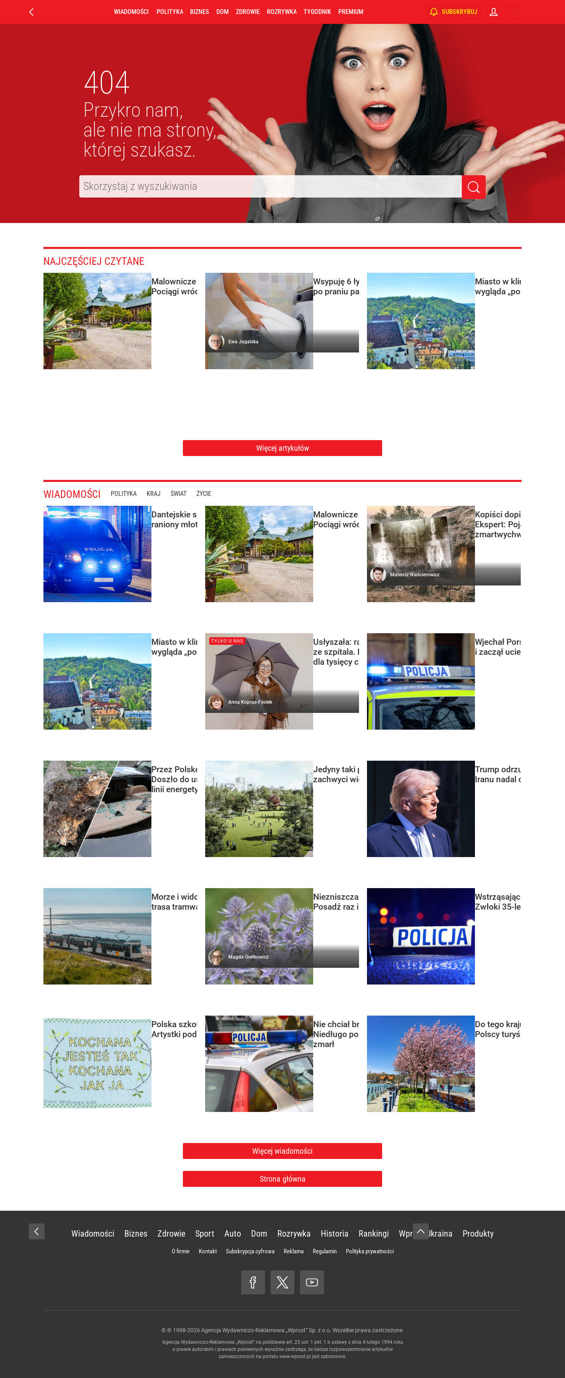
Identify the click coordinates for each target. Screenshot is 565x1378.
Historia (335, 1234)
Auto (232, 1234)
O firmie (181, 1251)
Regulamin (325, 1251)
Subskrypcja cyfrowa (250, 1251)
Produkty (478, 1234)
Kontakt (208, 1251)
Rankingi (374, 1234)
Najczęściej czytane (101, 261)
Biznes (199, 12)
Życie (212, 493)
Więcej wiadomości (282, 1151)
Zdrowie (248, 12)
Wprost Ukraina (426, 1234)
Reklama (294, 1251)
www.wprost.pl (295, 1356)
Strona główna (283, 1179)
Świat (187, 493)
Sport (204, 1234)
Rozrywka (281, 12)
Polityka (170, 12)
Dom (222, 12)
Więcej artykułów (282, 448)
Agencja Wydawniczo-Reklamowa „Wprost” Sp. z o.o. (266, 1330)
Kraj (162, 493)
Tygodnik (317, 12)
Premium (350, 12)
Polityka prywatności (370, 1251)
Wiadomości (131, 12)
